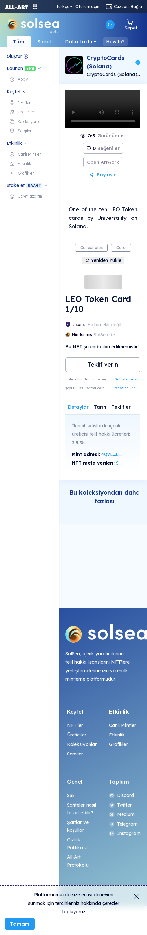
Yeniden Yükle (103, 260)
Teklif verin (103, 364)
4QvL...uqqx (114, 454)
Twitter (120, 805)
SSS (71, 795)
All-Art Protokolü (78, 861)
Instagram (124, 833)
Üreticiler (76, 735)
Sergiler (75, 754)
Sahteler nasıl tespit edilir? (126, 383)
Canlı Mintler (122, 725)
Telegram (123, 824)
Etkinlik (117, 735)
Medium (122, 814)
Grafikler (118, 744)
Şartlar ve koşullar (78, 826)
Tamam (19, 924)
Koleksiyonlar (82, 744)
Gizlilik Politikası (77, 843)
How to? (115, 42)
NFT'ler (75, 725)
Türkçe (62, 7)
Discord (121, 795)
